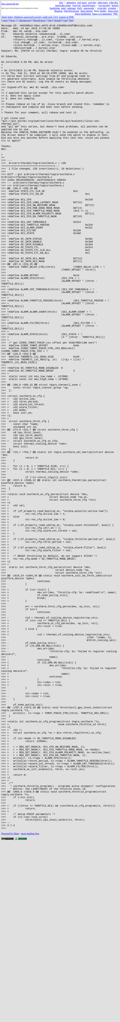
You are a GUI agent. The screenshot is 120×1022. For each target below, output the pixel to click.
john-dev (113, 2)
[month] (58, 20)
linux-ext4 (113, 11)
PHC (115, 13)
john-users (103, 2)
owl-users (82, 2)
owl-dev (92, 2)
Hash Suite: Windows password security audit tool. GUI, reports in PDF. (38, 17)
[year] (65, 20)
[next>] (13, 20)
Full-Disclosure (71, 11)
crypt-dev (102, 8)
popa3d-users (88, 5)
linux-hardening (83, 13)
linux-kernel (86, 11)
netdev (103, 11)
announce (71, 2)
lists (61, 2)
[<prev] (5, 20)
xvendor (112, 8)
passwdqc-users (63, 5)
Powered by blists (10, 1012)
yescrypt (76, 5)
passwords (89, 8)
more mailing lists (30, 1012)
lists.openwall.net (10, 3)
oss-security (104, 5)
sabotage (71, 8)
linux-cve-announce (102, 13)
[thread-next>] (40, 20)
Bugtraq (58, 11)
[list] (71, 20)
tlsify (79, 8)
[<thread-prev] (24, 20)
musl (63, 8)
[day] (50, 20)
